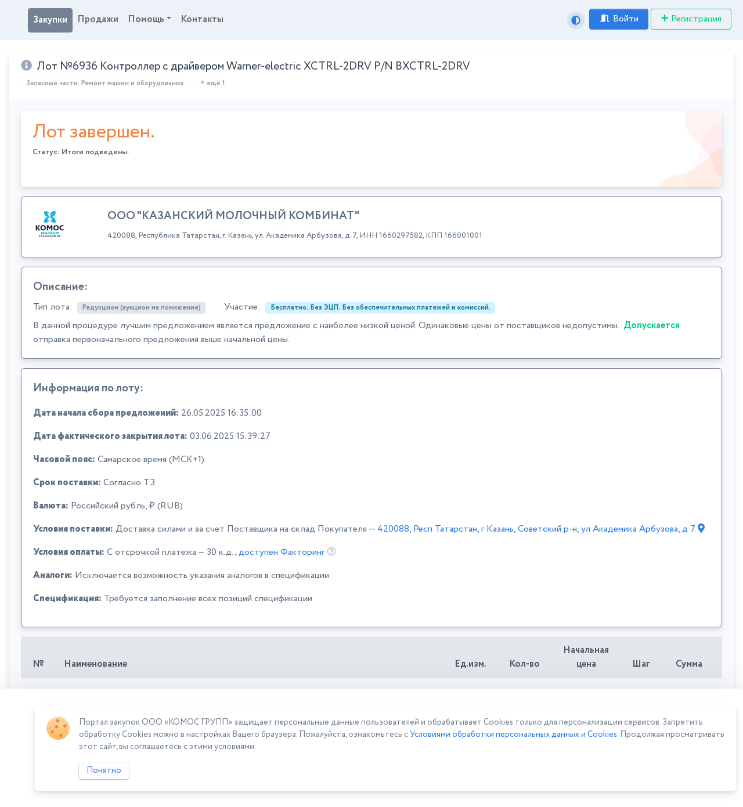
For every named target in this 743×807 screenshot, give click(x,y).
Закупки (50, 20)
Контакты (202, 19)
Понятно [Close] (103, 770)
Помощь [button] (146, 19)
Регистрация (691, 19)
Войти (619, 19)
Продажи (97, 19)
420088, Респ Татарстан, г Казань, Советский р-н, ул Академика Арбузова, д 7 (541, 529)
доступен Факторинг (281, 552)
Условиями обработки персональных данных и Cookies (513, 734)
